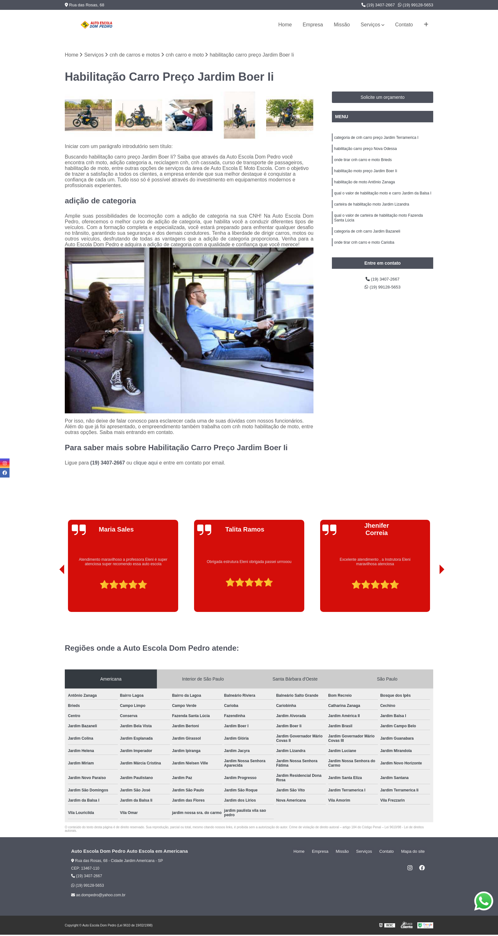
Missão (342, 24)
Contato (404, 24)
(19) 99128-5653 (415, 5)
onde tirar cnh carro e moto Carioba (364, 254)
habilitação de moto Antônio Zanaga (364, 188)
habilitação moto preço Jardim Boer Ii (365, 175)
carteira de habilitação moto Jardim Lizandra (371, 212)
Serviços (370, 24)
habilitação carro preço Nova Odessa (365, 151)
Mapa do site (415, 852)
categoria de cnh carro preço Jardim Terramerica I (376, 139)
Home (285, 24)
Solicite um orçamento (382, 98)
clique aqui (145, 464)
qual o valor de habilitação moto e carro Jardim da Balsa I (382, 200)
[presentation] (53, 595)
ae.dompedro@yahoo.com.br (98, 896)
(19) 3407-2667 (378, 5)
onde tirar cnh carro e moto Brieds (363, 163)
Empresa (313, 24)
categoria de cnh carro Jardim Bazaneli (367, 242)
